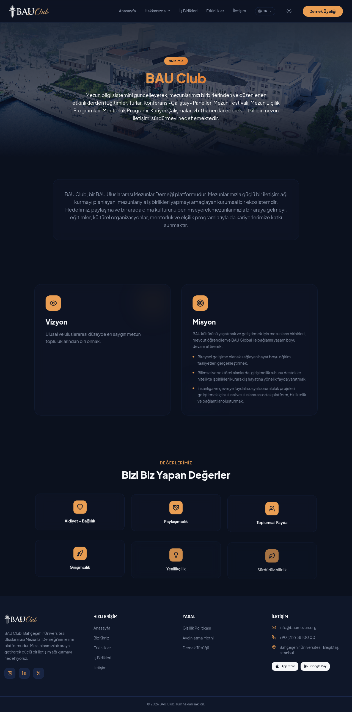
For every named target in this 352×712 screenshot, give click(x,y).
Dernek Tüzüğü (198, 647)
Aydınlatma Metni (200, 637)
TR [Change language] (265, 11)
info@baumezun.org (298, 627)
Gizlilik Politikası (199, 627)
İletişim (239, 10)
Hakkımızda (157, 10)
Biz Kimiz (103, 637)
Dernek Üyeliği (322, 11)
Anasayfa (127, 10)
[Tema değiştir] (289, 11)
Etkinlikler (215, 10)
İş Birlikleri (189, 10)
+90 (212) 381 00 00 (297, 637)
